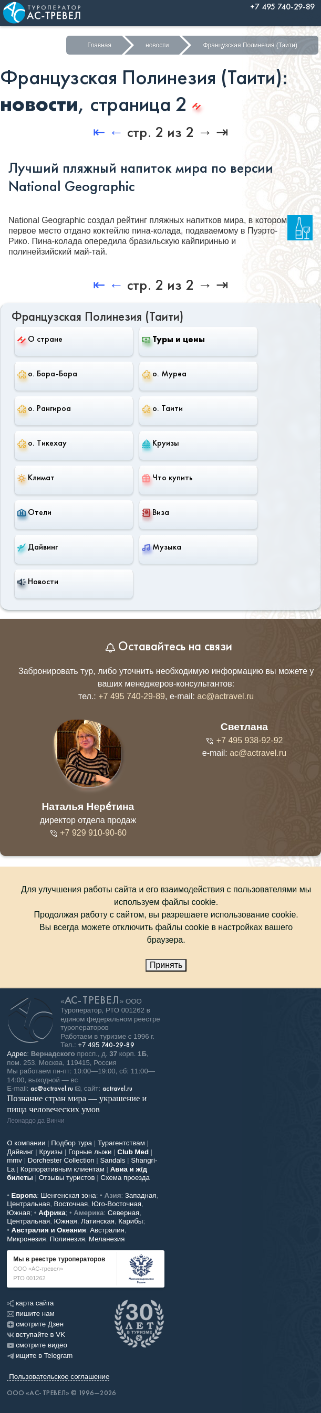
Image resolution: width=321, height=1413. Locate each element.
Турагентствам (121, 1143)
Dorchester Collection (61, 1160)
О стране (40, 339)
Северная (124, 1213)
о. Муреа (164, 373)
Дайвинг (37, 547)
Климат (36, 477)
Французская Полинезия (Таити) (250, 45)
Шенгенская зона (68, 1195)
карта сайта (30, 1303)
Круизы (160, 443)
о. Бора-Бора (47, 373)
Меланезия (107, 1239)
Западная (141, 1195)
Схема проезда (125, 1178)
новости (157, 45)
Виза (155, 512)
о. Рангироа (44, 408)
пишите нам (30, 1313)
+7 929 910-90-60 (88, 832)
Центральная (28, 1204)
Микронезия (26, 1239)
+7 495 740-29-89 (131, 696)
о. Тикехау (42, 443)
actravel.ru (117, 1088)
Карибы (130, 1221)
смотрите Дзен (35, 1324)
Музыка (161, 547)
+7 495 (106, 1045)
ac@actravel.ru (225, 696)
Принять (166, 965)
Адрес (17, 1054)
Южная (18, 1213)
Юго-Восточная (116, 1204)
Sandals (112, 1160)
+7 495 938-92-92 (244, 740)
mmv (14, 1160)
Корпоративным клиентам (62, 1169)
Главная (99, 45)
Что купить (167, 477)
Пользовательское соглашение (59, 1376)
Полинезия (67, 1239)
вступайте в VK (36, 1334)
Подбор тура (71, 1143)
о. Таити (162, 408)
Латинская (98, 1221)
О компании (26, 1143)
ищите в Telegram (40, 1355)
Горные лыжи (90, 1152)
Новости (37, 581)
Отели (34, 512)
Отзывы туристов (67, 1178)
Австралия (107, 1230)
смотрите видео (37, 1345)
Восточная (71, 1204)
